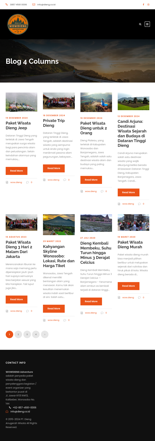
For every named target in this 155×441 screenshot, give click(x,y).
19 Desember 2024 (17, 117)
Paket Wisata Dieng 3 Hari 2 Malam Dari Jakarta (19, 249)
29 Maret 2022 (52, 241)
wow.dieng (16, 182)
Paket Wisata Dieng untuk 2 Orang (93, 128)
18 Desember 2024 (54, 115)
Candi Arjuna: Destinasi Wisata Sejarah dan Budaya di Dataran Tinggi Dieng (132, 133)
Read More (16, 170)
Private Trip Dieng (54, 123)
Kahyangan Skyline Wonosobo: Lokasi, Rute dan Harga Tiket (58, 256)
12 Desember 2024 (129, 116)
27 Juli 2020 (88, 237)
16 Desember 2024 (91, 118)
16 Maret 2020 (127, 236)
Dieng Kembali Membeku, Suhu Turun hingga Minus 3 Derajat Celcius (95, 253)
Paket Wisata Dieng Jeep (18, 125)
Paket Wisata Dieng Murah (130, 244)
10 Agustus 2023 (16, 236)
